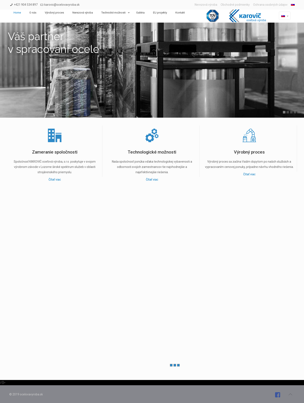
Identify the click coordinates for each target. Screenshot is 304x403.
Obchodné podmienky (235, 4)
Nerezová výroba (206, 4)
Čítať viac (55, 179)
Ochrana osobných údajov (270, 4)
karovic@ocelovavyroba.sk (62, 4)
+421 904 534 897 (26, 4)
